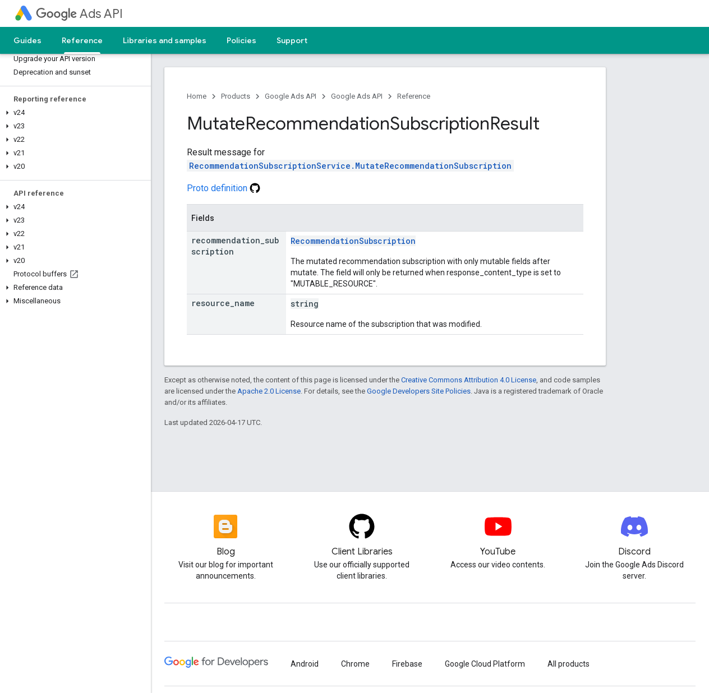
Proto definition (223, 188)
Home (196, 96)
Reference (413, 96)
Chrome (355, 663)
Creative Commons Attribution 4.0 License (468, 380)
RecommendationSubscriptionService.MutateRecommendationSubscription (350, 165)
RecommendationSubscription (353, 240)
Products (235, 96)
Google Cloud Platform (485, 663)
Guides (27, 40)
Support (292, 40)
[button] (73, 112)
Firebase (407, 663)
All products (568, 663)
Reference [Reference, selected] (82, 40)
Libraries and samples (164, 40)
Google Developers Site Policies (419, 391)
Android (305, 663)
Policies (241, 40)
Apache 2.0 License (269, 391)
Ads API (79, 13)
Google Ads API (290, 96)
